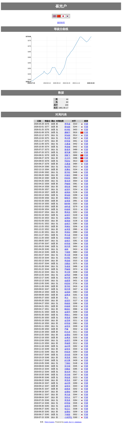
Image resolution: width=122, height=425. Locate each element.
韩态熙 (67, 167)
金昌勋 (67, 292)
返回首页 (61, 23)
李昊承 (67, 358)
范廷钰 (67, 161)
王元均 (67, 158)
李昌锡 (67, 147)
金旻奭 (67, 320)
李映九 (67, 315)
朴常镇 (67, 141)
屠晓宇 (67, 132)
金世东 (67, 326)
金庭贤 (67, 281)
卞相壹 (67, 252)
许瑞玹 (67, 175)
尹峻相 (67, 184)
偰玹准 (67, 187)
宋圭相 (67, 366)
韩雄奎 (67, 303)
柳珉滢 (67, 198)
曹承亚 (67, 212)
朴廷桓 (67, 178)
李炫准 (67, 377)
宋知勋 (67, 135)
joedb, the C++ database (72, 422)
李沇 (66, 298)
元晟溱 (67, 144)
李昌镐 (67, 261)
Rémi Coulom (49, 422)
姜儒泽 (67, 150)
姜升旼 (67, 172)
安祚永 (67, 397)
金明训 (67, 275)
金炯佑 (67, 218)
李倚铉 (67, 232)
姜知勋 (67, 127)
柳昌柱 (67, 309)
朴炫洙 (67, 352)
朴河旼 (67, 130)
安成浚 (67, 266)
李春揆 (67, 343)
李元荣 (67, 255)
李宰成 (67, 124)
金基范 (67, 312)
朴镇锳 (67, 209)
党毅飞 (67, 155)
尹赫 (66, 329)
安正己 (67, 409)
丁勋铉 (67, 363)
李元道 (67, 235)
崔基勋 (67, 192)
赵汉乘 (67, 360)
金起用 (67, 346)
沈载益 (67, 263)
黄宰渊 (67, 152)
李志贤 (67, 138)
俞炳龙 (67, 389)
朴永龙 (67, 332)
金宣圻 (67, 189)
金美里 (67, 201)
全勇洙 (67, 338)
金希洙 (67, 295)
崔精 (66, 249)
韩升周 (67, 246)
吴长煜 (67, 355)
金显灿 (67, 335)
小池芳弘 (68, 417)
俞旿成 (67, 206)
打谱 (86, 124)
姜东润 (67, 181)
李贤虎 (67, 318)
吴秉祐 (67, 169)
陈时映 (67, 204)
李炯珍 (67, 226)
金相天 (67, 224)
